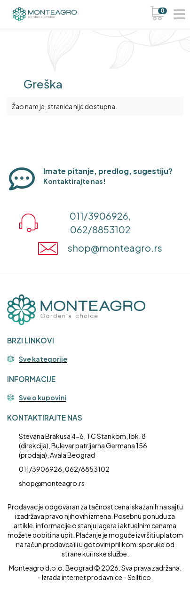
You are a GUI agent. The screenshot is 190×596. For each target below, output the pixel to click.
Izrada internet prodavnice (82, 577)
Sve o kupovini (42, 398)
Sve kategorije (43, 359)
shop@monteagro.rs (52, 483)
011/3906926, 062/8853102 (64, 469)
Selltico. (140, 577)
